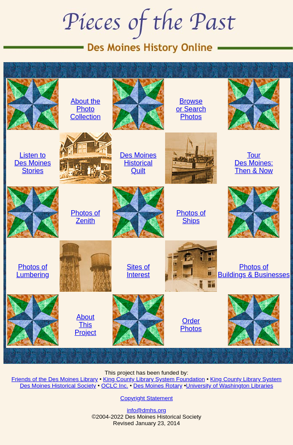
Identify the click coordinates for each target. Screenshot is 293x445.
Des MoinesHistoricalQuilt (138, 162)
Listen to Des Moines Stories (32, 162)
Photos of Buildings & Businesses (254, 270)
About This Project (85, 324)
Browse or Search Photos (191, 109)
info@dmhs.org (146, 410)
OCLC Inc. (114, 385)
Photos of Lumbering (32, 270)
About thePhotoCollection (85, 109)
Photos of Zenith (85, 216)
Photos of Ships (191, 216)
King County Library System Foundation (154, 379)
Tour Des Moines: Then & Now (254, 162)
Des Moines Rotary (158, 385)
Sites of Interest (138, 270)
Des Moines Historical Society (58, 385)
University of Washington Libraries (229, 385)
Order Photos (191, 324)
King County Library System (245, 379)
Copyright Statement (146, 398)
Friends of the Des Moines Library (55, 379)
